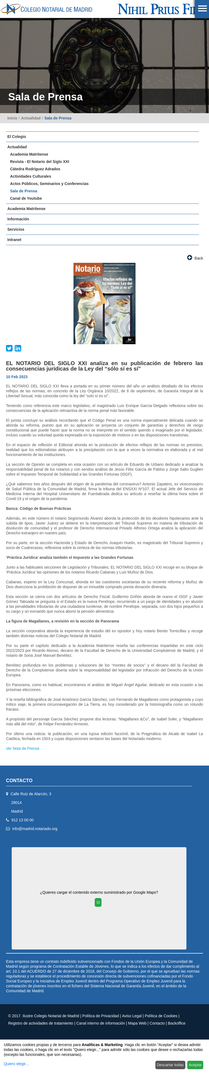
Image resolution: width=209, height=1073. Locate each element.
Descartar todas (170, 1065)
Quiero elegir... (16, 1064)
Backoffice (176, 1023)
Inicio (12, 118)
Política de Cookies (161, 1016)
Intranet (14, 240)
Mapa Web (137, 1023)
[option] (104, 303)
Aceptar (195, 1065)
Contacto (157, 1023)
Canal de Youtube (26, 198)
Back (195, 257)
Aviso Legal (132, 1016)
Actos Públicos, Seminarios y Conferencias (49, 183)
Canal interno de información (100, 1023)
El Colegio (16, 136)
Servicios (15, 229)
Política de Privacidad (100, 1016)
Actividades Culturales (30, 176)
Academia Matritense (29, 154)
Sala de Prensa (58, 118)
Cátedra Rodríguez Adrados (35, 169)
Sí (98, 902)
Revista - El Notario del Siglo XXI (39, 161)
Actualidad (31, 118)
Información (18, 219)
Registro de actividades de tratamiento (40, 1023)
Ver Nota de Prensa (22, 748)
